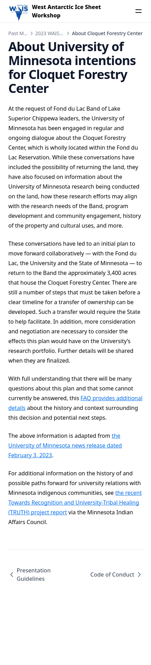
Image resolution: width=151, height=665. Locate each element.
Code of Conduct (116, 574)
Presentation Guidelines (29, 575)
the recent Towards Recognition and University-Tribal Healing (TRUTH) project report (75, 502)
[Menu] (138, 11)
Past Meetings (24, 33)
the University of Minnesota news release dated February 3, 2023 (65, 445)
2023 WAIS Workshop (59, 33)
